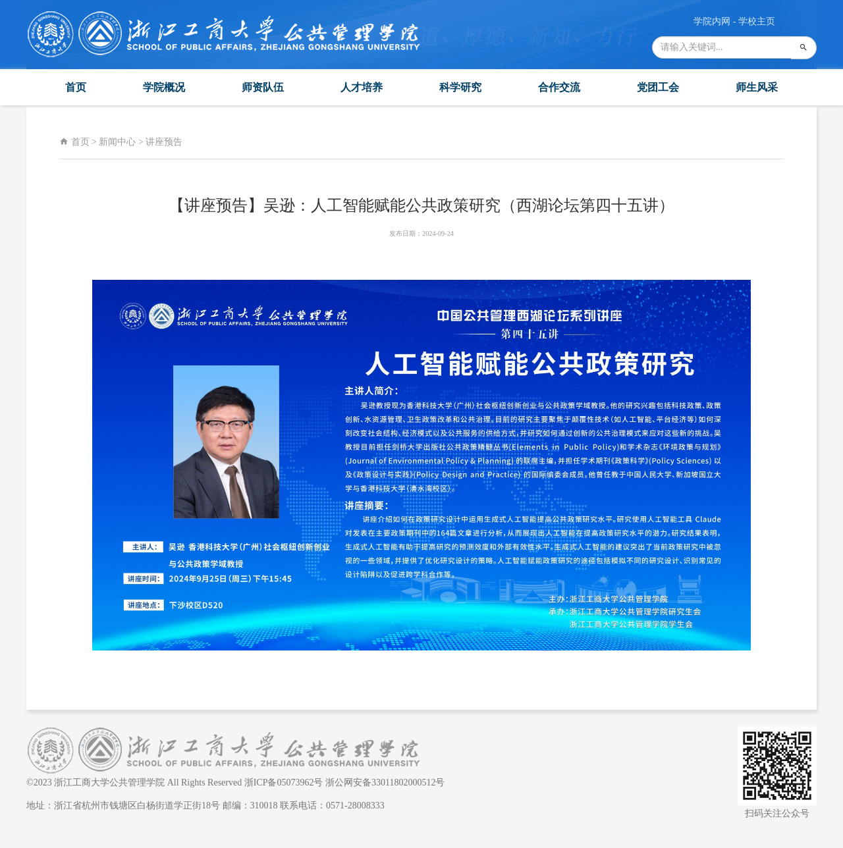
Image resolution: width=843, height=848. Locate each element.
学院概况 (164, 87)
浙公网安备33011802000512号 (385, 782)
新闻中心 (117, 142)
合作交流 (559, 87)
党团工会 (658, 87)
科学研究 (460, 87)
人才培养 (361, 87)
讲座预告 (164, 142)
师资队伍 (263, 87)
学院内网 (711, 21)
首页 (75, 87)
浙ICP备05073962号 (283, 782)
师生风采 (757, 87)
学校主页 (756, 21)
